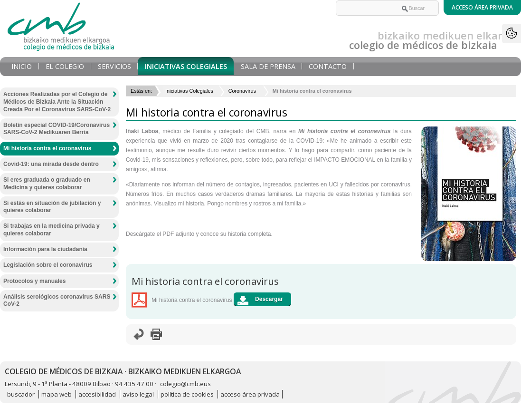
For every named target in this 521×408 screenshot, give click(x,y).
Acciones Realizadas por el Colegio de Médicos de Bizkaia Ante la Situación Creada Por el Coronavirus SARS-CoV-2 (57, 101)
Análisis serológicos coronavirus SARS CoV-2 (56, 300)
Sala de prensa (268, 66)
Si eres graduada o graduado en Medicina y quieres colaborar (46, 183)
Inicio (21, 66)
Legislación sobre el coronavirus (47, 265)
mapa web (56, 394)
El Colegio (65, 66)
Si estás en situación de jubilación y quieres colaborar (52, 207)
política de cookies (187, 394)
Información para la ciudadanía (45, 249)
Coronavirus (242, 91)
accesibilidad (97, 394)
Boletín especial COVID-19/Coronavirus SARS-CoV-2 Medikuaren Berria (56, 129)
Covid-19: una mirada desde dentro (51, 164)
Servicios (114, 66)
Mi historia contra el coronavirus (47, 148)
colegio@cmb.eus (185, 383)
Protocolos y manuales (34, 281)
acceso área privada (250, 394)
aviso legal (138, 394)
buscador (21, 394)
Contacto (328, 66)
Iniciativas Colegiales (186, 66)
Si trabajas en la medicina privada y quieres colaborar (51, 230)
